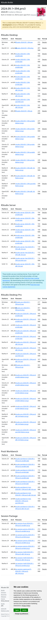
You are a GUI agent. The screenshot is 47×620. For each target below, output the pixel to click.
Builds (3, 590)
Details (44, 42)
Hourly (3, 599)
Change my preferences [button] (21, 613)
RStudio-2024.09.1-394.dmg (24, 48)
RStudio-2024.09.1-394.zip (23, 111)
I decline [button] (24, 610)
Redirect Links (5, 611)
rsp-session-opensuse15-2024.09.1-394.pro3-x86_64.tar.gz (23, 571)
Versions (3, 592)
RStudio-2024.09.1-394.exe (24, 42)
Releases (3, 597)
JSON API (3, 609)
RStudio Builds (7, 2)
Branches (3, 594)
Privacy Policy (26, 606)
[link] (26, 606)
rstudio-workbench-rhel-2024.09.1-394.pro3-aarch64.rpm (23, 501)
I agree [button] (17, 610)
